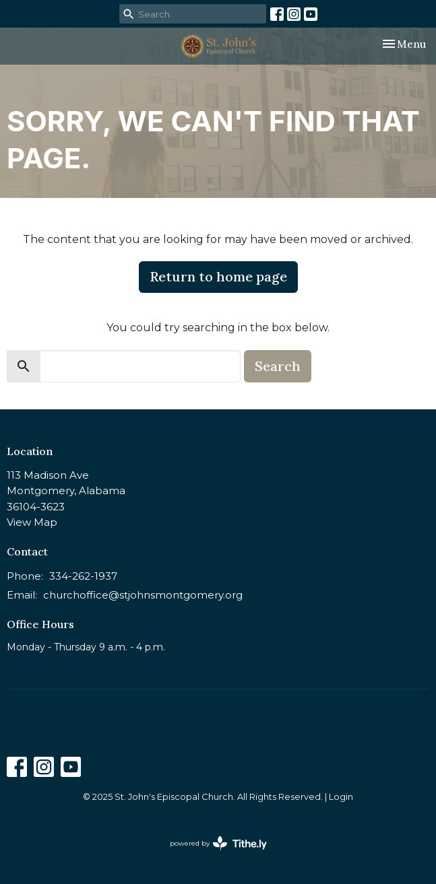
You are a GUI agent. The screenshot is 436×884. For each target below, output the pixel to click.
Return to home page (218, 276)
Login (341, 797)
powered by (218, 843)
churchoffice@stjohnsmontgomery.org (143, 594)
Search (278, 366)
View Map (32, 522)
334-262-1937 (83, 576)
